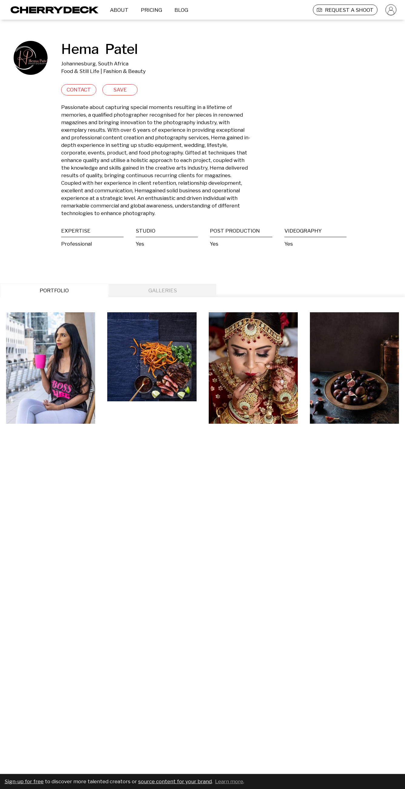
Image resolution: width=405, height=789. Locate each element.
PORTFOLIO (54, 290)
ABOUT (119, 10)
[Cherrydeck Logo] (52, 9)
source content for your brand (175, 781)
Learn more (229, 781)
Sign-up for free (24, 781)
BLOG (181, 10)
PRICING (151, 10)
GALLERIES (162, 290)
